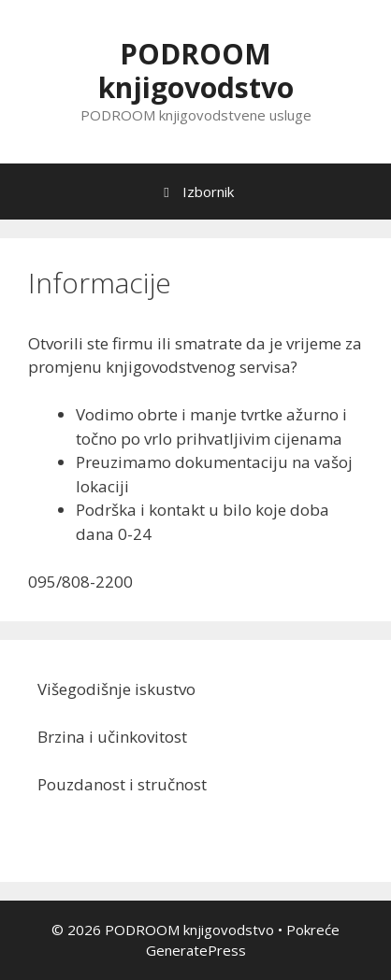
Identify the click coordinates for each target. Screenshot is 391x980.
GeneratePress (196, 950)
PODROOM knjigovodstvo (196, 71)
